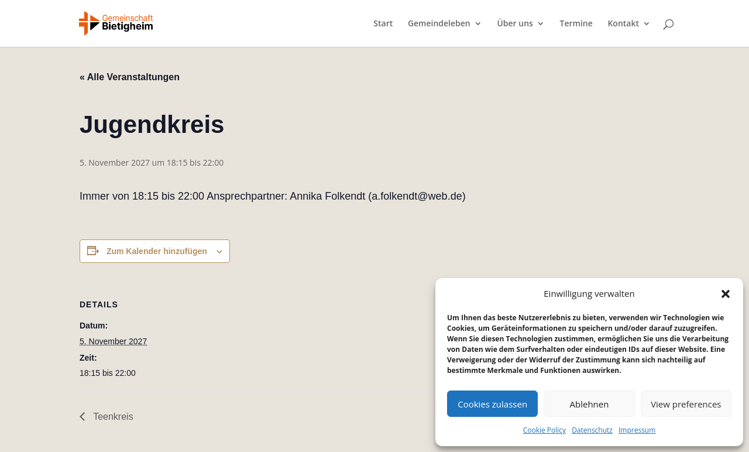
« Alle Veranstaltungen (130, 77)
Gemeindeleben (439, 24)
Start (383, 24)
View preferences (686, 404)
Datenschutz (592, 430)
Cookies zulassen (492, 404)
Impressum (637, 430)
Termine (576, 24)
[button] (725, 294)
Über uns (514, 24)
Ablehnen (589, 404)
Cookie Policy (544, 430)
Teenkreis (112, 417)
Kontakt (623, 24)
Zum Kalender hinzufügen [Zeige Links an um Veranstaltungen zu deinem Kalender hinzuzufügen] (156, 251)
